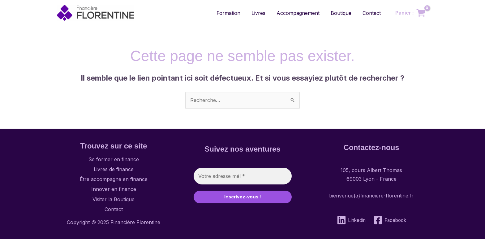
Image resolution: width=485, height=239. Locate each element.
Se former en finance (113, 159)
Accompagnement (301, 13)
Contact (372, 13)
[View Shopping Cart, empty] (410, 13)
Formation (234, 13)
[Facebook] (390, 220)
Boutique (343, 13)
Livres (263, 13)
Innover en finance (113, 189)
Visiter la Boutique (113, 199)
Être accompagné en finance (114, 179)
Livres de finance (114, 169)
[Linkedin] (350, 220)
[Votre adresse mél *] (243, 176)
